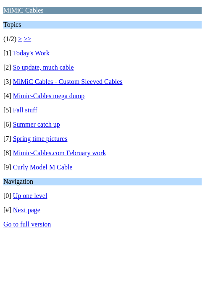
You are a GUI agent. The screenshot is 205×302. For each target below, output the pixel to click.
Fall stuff (25, 110)
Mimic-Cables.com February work (59, 152)
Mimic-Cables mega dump (49, 95)
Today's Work (31, 53)
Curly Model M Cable (43, 167)
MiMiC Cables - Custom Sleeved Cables (68, 81)
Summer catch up (36, 124)
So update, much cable (43, 67)
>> (27, 38)
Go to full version (27, 224)
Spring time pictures (40, 138)
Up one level (30, 195)
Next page (26, 209)
